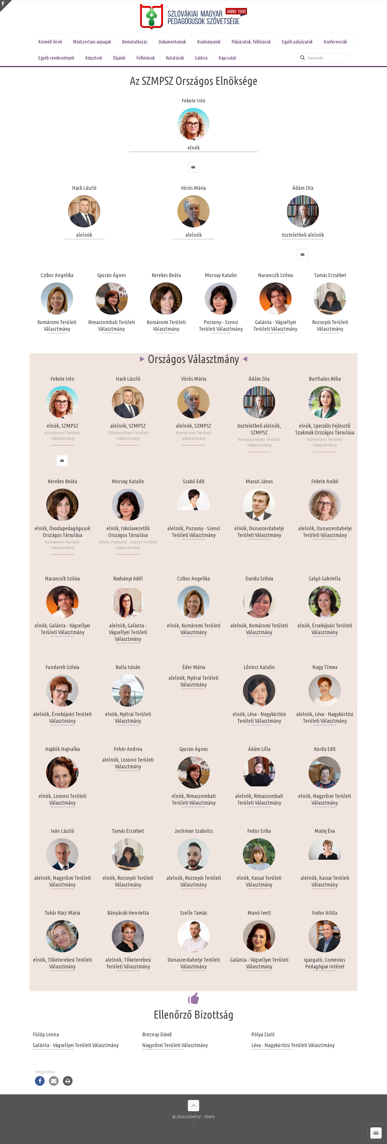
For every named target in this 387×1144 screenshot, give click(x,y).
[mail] (193, 167)
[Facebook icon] (194, 1125)
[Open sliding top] (6, 6)
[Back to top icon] (193, 1105)
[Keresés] (324, 58)
